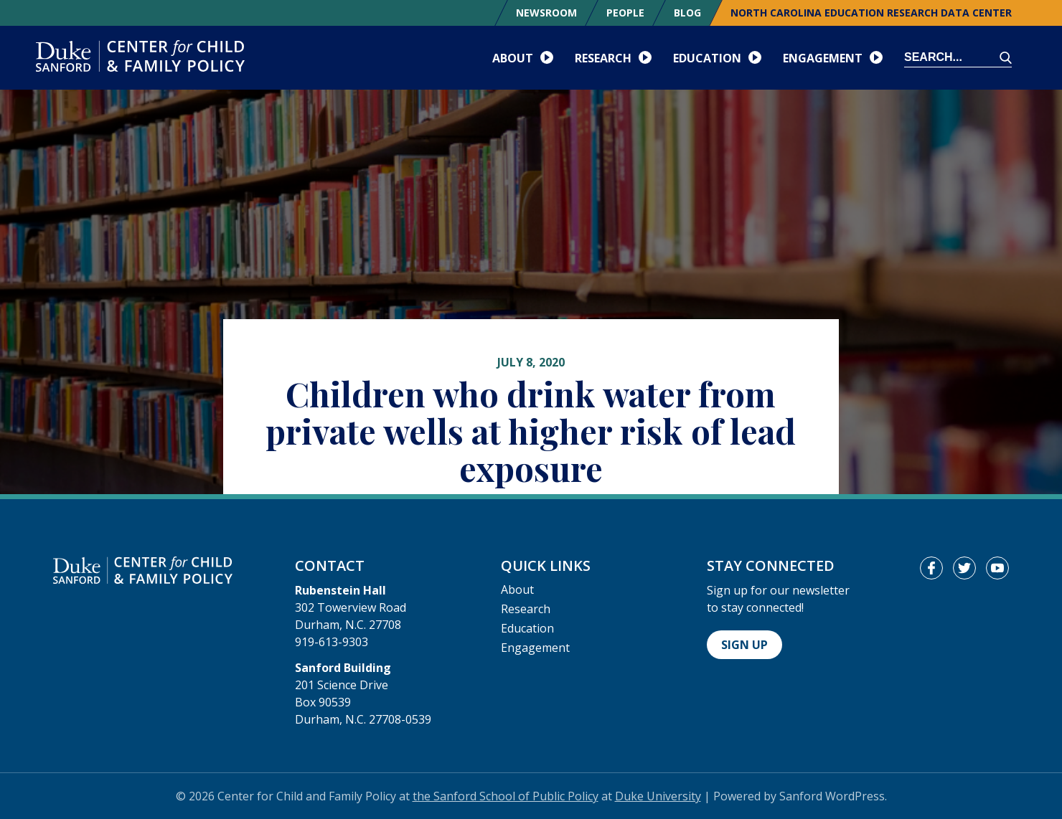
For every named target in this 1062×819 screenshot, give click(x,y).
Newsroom (546, 12)
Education (527, 628)
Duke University (658, 796)
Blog (687, 12)
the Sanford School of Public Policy (505, 796)
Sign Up (744, 645)
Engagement (535, 647)
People (625, 12)
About (517, 589)
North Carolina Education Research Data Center (871, 12)
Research (525, 609)
